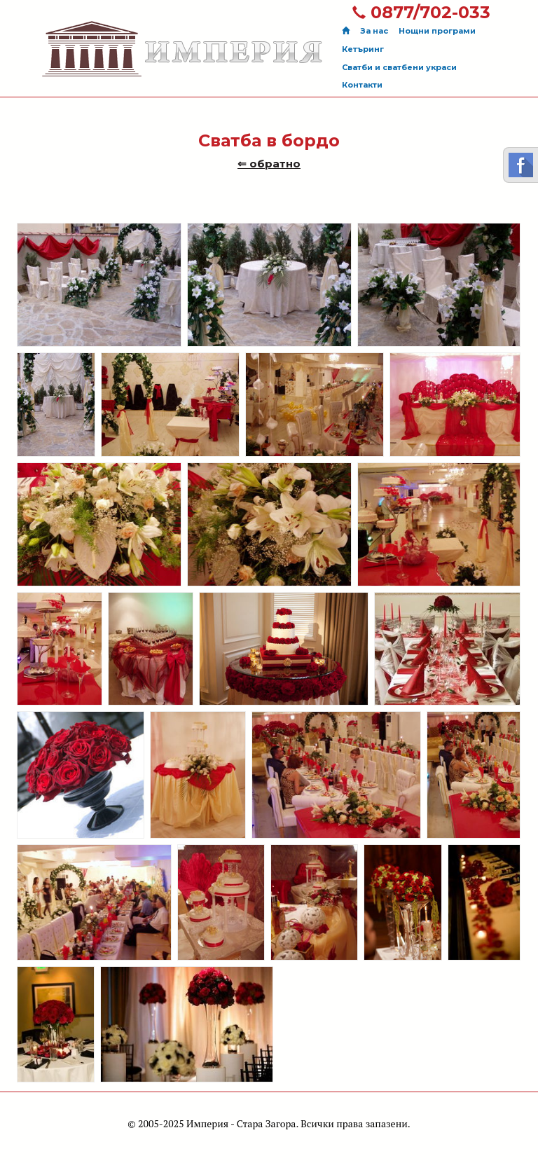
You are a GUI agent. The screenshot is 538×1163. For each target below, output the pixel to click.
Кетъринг (363, 49)
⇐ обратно (269, 163)
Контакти (362, 85)
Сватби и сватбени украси (399, 67)
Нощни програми (437, 31)
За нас (374, 31)
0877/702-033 (421, 12)
